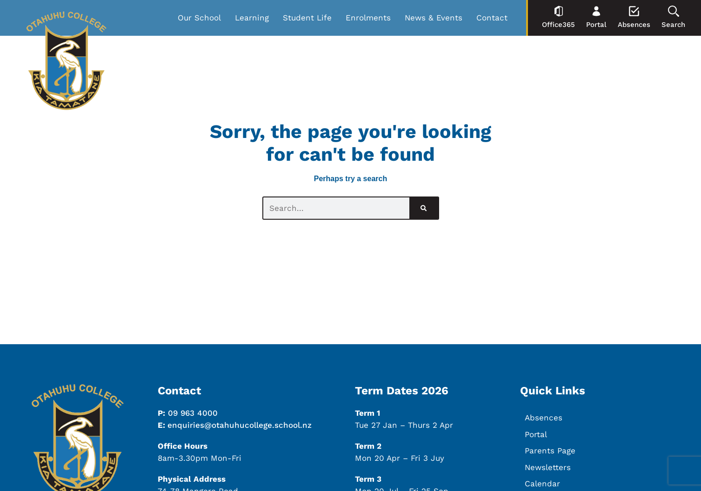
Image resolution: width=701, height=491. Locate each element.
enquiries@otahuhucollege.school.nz (239, 425)
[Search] (423, 208)
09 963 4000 (193, 413)
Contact (491, 17)
